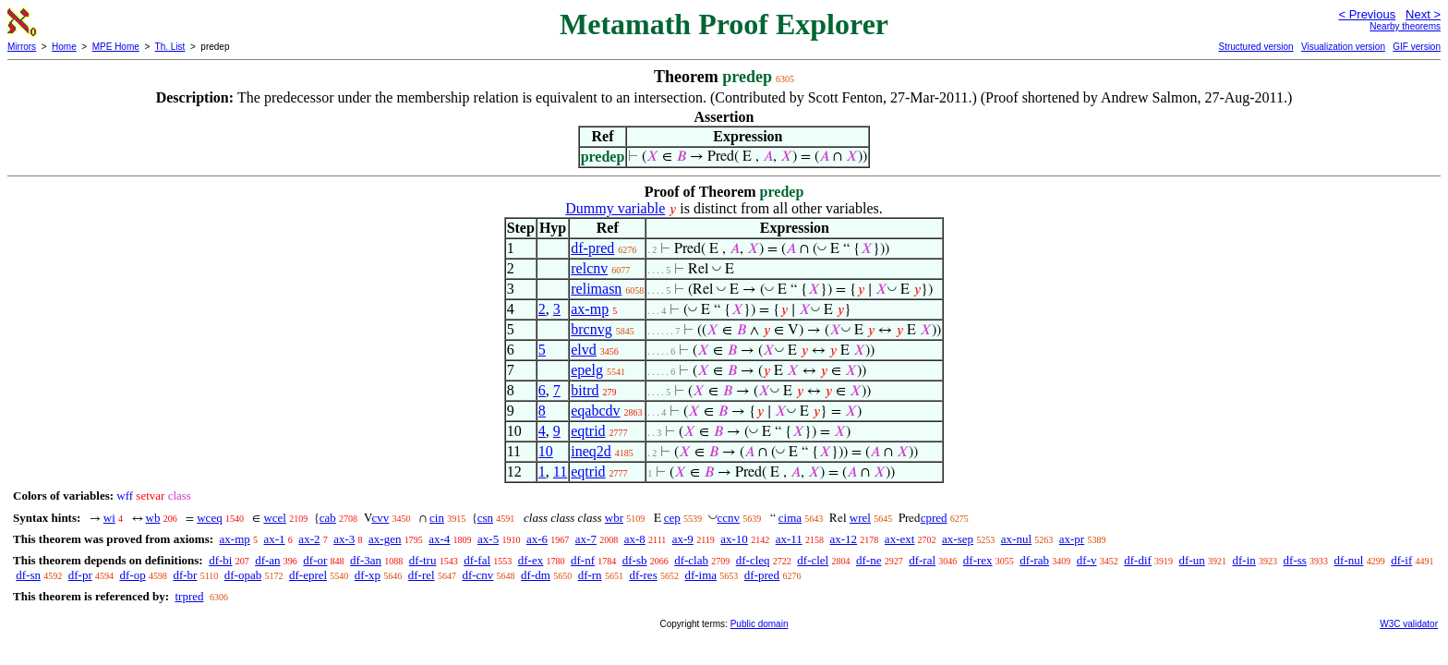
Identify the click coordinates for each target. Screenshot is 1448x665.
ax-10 (734, 539)
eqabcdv (595, 410)
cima (790, 518)
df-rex (978, 560)
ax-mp (590, 309)
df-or (315, 560)
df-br (185, 575)
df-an (267, 560)
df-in (1244, 560)
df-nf (583, 560)
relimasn (596, 288)
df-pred (592, 248)
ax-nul (1016, 539)
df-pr (80, 575)
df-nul (1349, 560)
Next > (1423, 14)
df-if (1401, 560)
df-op (132, 575)
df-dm (535, 575)
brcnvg (591, 329)
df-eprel (308, 575)
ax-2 (309, 539)
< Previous (1366, 14)
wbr (614, 518)
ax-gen (384, 539)
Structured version (1255, 47)
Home (64, 47)
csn (485, 518)
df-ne (868, 560)
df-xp (367, 575)
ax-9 (683, 539)
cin (436, 518)
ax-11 (789, 539)
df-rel (421, 575)
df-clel (812, 560)
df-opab (242, 575)
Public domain (759, 624)
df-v (1087, 560)
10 (545, 451)
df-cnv (477, 575)
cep (672, 518)
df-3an (365, 560)
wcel (274, 518)
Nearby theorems (1405, 26)
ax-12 (844, 539)
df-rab (1034, 560)
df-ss (1295, 560)
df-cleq (753, 560)
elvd (584, 349)
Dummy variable (615, 208)
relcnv (589, 268)
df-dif (1138, 560)
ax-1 (274, 539)
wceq (209, 518)
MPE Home (115, 47)
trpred (189, 596)
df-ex (530, 560)
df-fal (477, 560)
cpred (934, 518)
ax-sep (957, 539)
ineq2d (591, 451)
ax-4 (439, 539)
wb (153, 518)
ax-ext (899, 539)
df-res (643, 575)
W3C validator (1409, 624)
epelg (587, 370)
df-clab (691, 560)
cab (328, 518)
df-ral (922, 560)
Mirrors (21, 47)
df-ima (700, 575)
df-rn (590, 575)
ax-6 (537, 539)
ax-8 (635, 539)
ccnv (729, 518)
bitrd (584, 390)
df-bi (220, 560)
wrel (860, 518)
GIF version (1417, 47)
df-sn (28, 575)
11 (560, 471)
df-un (1192, 560)
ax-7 (586, 539)
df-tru (423, 560)
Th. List (170, 47)
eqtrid (588, 431)
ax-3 (344, 539)
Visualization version (1343, 47)
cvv (381, 518)
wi (109, 518)
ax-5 (488, 539)
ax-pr (1071, 539)
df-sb (634, 560)
